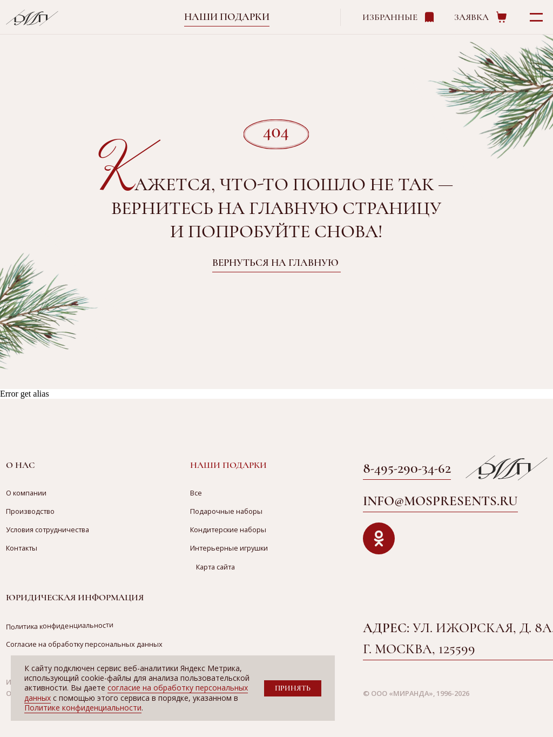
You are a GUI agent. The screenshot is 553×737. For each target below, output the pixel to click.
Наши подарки (226, 16)
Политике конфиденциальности (82, 707)
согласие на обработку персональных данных (136, 692)
